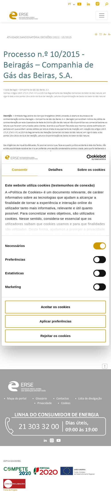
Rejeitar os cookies (55, 336)
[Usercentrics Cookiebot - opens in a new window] (86, 157)
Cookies (65, 403)
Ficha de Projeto (10, 490)
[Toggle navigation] (102, 15)
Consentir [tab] (20, 169)
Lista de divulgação (90, 398)
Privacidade (44, 403)
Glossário (41, 398)
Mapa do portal (16, 398)
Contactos (62, 398)
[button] (106, 3)
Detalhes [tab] (55, 169)
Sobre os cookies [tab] (91, 169)
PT (70, 4)
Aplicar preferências (55, 321)
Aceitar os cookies (55, 307)
